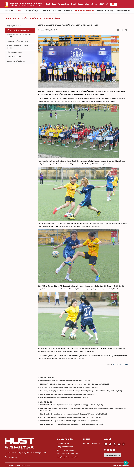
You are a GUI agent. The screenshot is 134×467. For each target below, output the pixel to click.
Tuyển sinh (45, 10)
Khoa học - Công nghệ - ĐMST (18, 41)
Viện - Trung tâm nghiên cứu (67, 453)
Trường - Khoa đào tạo (65, 450)
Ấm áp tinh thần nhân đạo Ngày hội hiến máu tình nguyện (60, 380)
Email (73, 4)
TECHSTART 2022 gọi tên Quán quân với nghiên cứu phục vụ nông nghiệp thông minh (70, 384)
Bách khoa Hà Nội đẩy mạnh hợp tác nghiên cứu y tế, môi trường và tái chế (66, 417)
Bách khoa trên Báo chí (16, 61)
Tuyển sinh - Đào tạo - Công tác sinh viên (19, 36)
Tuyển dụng (51, 4)
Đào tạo (57, 10)
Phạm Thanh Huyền (120, 364)
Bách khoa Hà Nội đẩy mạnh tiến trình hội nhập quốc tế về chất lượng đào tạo (67, 424)
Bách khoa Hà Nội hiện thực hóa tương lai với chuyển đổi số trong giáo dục (66, 405)
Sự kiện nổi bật (32, 10)
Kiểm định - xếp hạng (14, 52)
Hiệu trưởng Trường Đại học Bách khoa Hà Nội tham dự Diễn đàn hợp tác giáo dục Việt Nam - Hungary (76, 391)
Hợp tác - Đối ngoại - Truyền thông (17, 47)
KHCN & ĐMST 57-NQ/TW (84, 10)
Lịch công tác (83, 4)
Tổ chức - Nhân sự (14, 57)
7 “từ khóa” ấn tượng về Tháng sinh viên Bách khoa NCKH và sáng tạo (65, 387)
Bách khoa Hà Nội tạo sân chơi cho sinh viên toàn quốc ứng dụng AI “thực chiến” (69, 414)
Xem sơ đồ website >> (121, 466)
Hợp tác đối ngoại (105, 10)
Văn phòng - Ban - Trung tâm (67, 457)
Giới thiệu (9, 10)
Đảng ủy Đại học (63, 443)
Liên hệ (94, 4)
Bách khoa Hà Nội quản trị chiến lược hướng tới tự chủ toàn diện (63, 394)
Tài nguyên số (63, 4)
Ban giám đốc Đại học (65, 447)
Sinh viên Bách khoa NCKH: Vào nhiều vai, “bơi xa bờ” (59, 397)
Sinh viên (68, 10)
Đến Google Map (113, 455)
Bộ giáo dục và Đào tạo (91, 443)
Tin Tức (19, 10)
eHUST (101, 4)
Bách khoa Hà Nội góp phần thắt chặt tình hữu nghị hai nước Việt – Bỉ (64, 421)
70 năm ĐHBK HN (123, 10)
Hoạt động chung (14, 26)
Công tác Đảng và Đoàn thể (18, 30)
